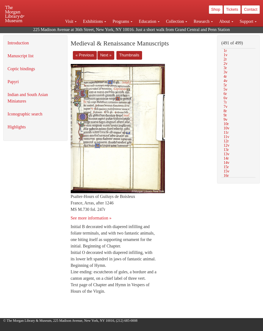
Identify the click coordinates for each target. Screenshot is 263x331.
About (226, 21)
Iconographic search (25, 114)
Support (248, 21)
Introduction (18, 42)
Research (203, 21)
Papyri (13, 81)
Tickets (232, 9)
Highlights (17, 126)
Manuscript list (21, 55)
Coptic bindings (21, 68)
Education (149, 21)
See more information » (91, 218)
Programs (122, 21)
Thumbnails (129, 55)
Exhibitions (94, 21)
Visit (71, 21)
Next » (105, 55)
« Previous (85, 55)
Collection (176, 21)
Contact (250, 9)
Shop (215, 9)
